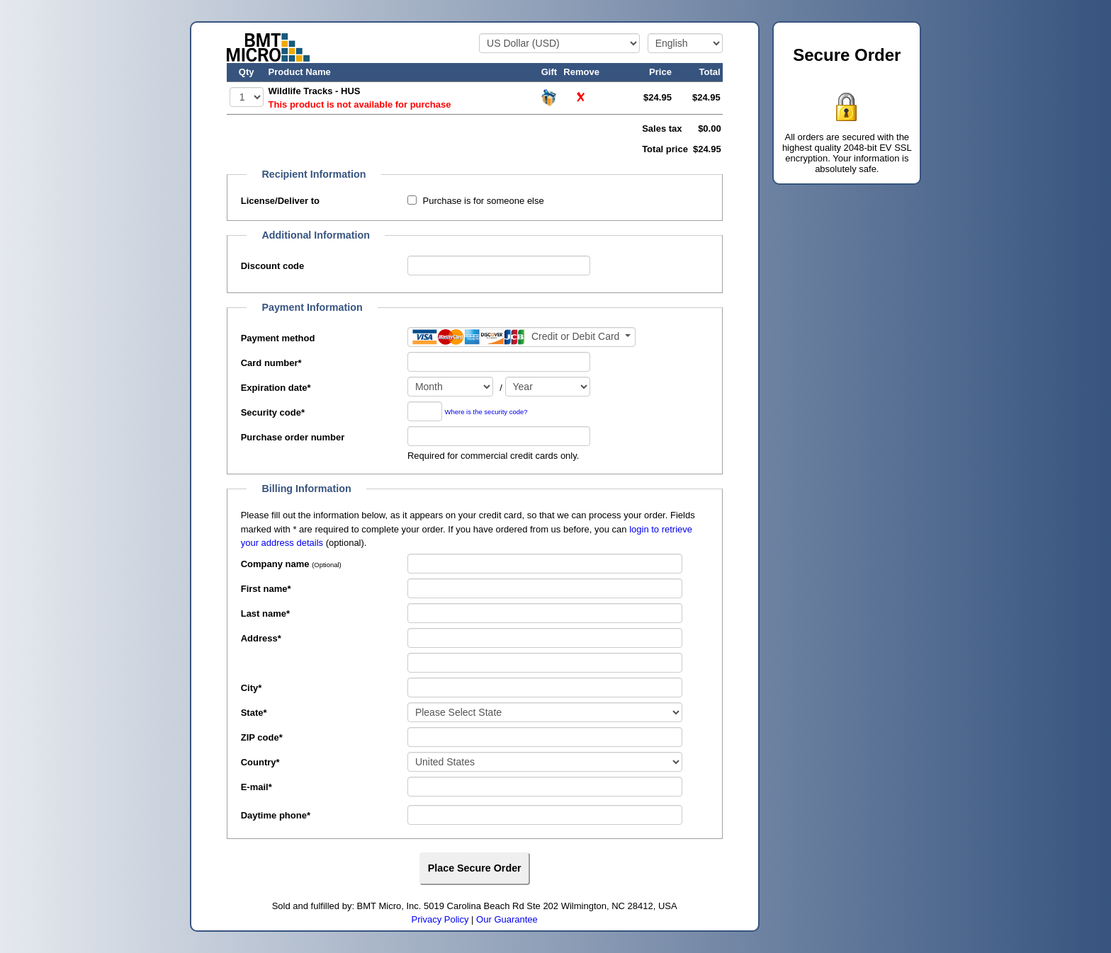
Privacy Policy (440, 919)
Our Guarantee (507, 919)
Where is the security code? (486, 412)
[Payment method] (521, 337)
